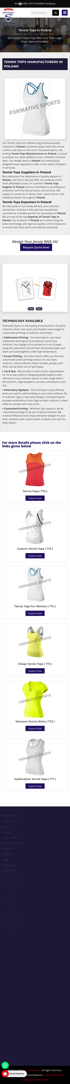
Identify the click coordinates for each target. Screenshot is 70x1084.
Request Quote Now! (36, 247)
